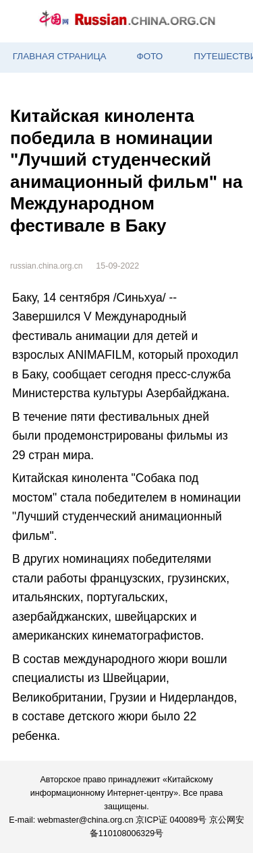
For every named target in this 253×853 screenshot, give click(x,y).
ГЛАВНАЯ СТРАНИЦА (60, 56)
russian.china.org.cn (46, 266)
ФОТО (149, 56)
